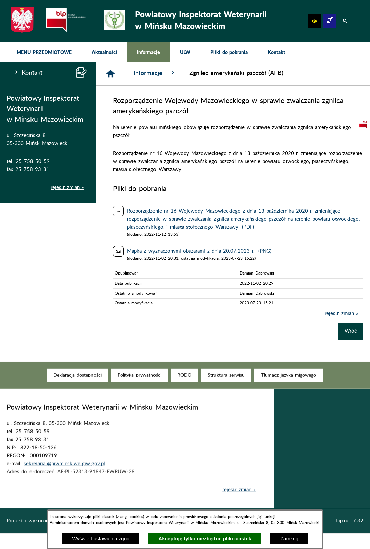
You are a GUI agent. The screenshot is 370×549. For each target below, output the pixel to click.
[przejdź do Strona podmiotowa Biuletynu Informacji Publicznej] (363, 124)
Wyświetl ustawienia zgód (101, 538)
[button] (314, 21)
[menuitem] (44, 52)
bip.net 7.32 (349, 520)
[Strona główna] (110, 73)
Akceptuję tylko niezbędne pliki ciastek (204, 538)
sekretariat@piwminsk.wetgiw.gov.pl (64, 473)
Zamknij (289, 538)
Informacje (155, 72)
